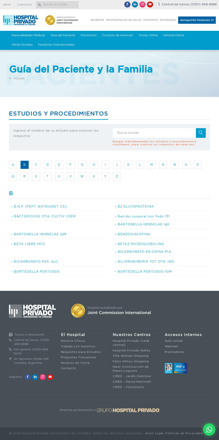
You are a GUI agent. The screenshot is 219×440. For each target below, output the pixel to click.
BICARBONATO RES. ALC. (36, 261)
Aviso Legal (154, 433)
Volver (17, 78)
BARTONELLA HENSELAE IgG (144, 224)
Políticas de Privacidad (184, 433)
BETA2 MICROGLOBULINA (141, 244)
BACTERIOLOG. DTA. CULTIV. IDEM (45, 216)
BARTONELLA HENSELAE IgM (40, 234)
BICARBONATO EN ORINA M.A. (145, 251)
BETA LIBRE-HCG (29, 244)
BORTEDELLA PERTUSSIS (37, 271)
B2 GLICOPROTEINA (136, 206)
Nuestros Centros (132, 335)
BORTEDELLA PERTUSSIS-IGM (145, 271)
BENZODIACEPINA (134, 234)
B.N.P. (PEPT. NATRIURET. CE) (40, 206)
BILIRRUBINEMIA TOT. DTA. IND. (146, 261)
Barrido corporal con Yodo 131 (144, 216)
